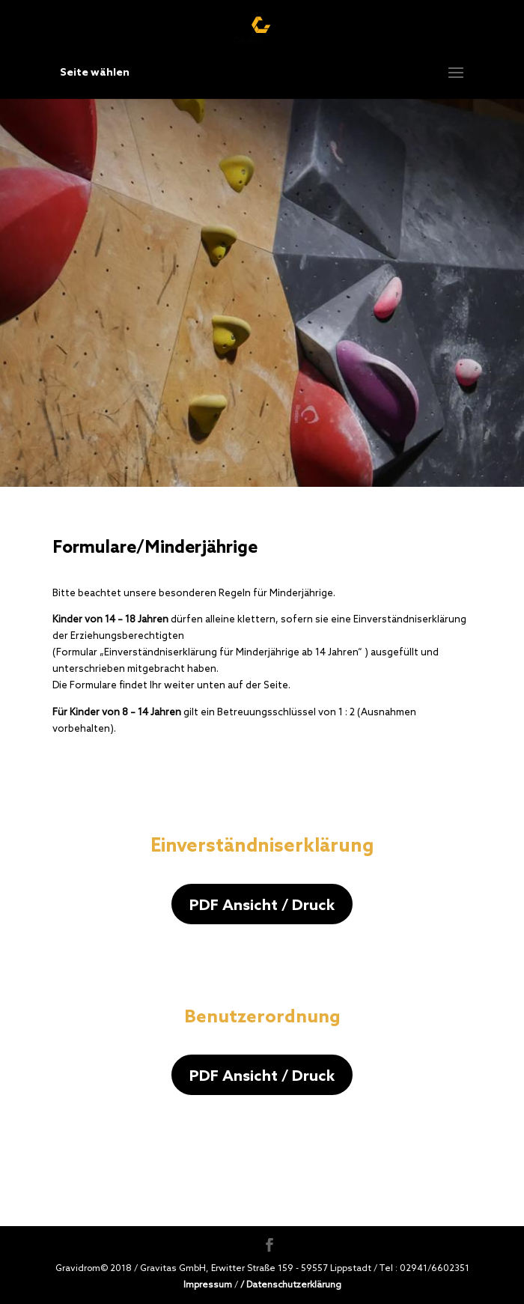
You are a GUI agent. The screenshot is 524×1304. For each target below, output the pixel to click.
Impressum (207, 1284)
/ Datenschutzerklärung (290, 1284)
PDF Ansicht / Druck (262, 904)
